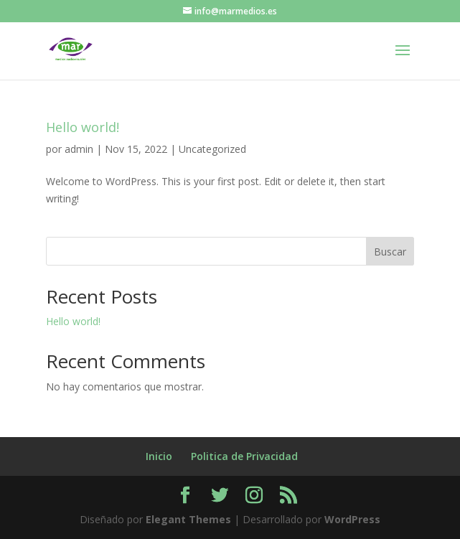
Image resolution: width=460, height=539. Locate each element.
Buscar (390, 251)
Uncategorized (212, 149)
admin (79, 149)
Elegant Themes (188, 519)
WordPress (352, 519)
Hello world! (82, 127)
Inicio (159, 456)
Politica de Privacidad (244, 456)
